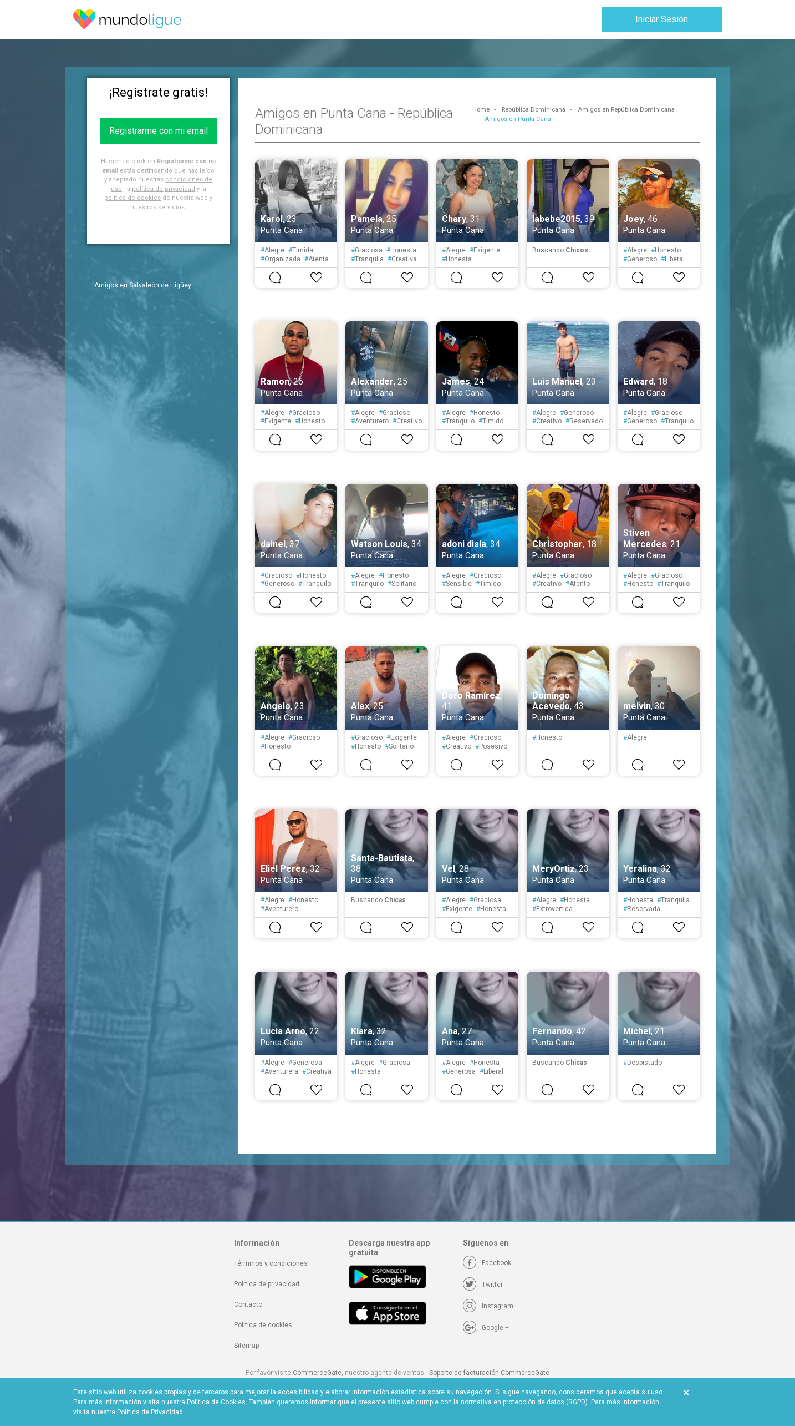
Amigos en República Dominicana (626, 109)
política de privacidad (163, 189)
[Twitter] (483, 1284)
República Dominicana (533, 109)
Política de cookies (263, 1325)
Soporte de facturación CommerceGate (489, 1373)
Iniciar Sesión (661, 19)
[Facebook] (487, 1263)
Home (481, 109)
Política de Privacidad (150, 1412)
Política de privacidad (266, 1284)
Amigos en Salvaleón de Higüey (142, 285)
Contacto (248, 1304)
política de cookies (132, 197)
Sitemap (246, 1345)
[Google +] (486, 1327)
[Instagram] (488, 1306)
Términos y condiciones (271, 1263)
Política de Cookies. (217, 1402)
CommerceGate (317, 1373)
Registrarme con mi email (158, 130)
